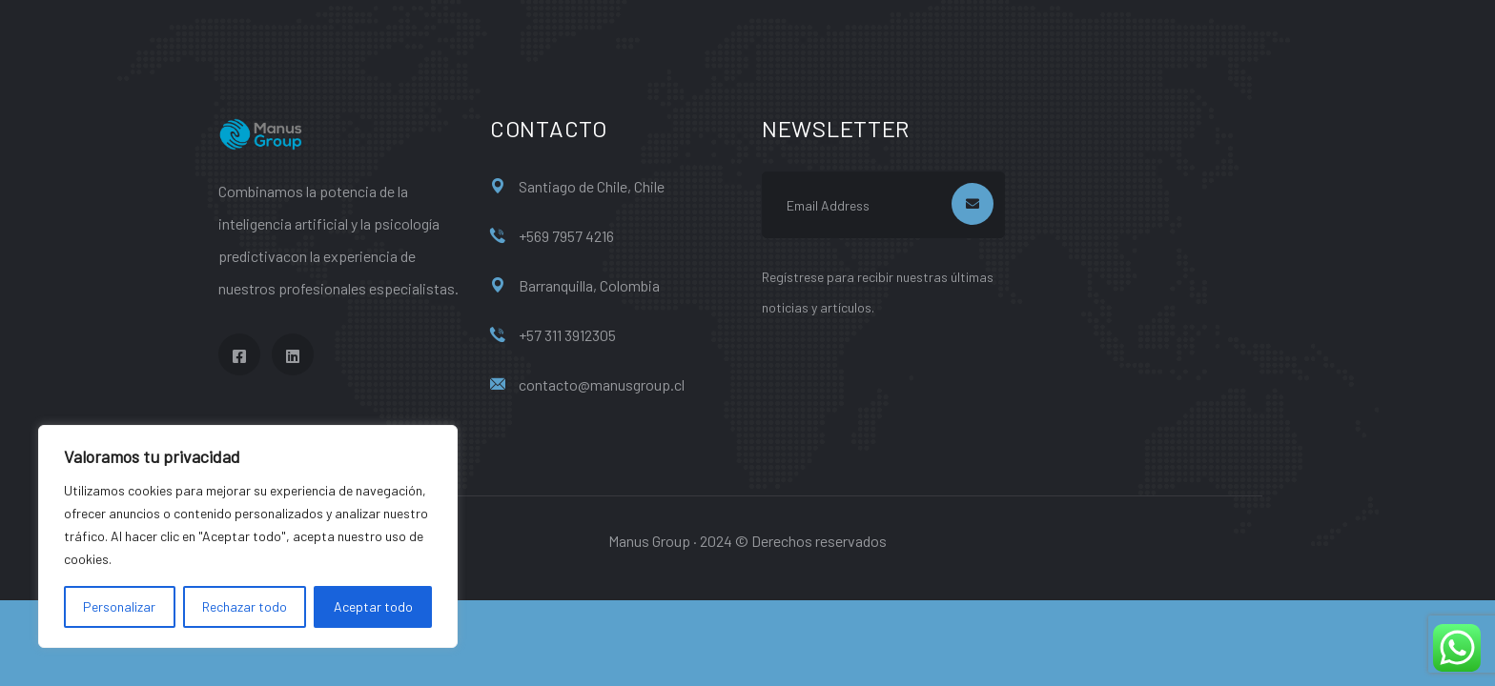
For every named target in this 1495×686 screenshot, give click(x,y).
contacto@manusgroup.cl (602, 384)
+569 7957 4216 (566, 236)
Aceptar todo (373, 606)
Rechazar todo (244, 606)
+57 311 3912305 (567, 335)
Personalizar (119, 606)
